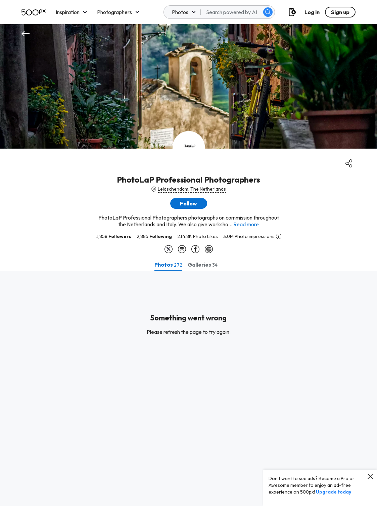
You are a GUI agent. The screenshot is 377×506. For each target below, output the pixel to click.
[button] (188, 203)
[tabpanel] (188, 388)
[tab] (168, 265)
